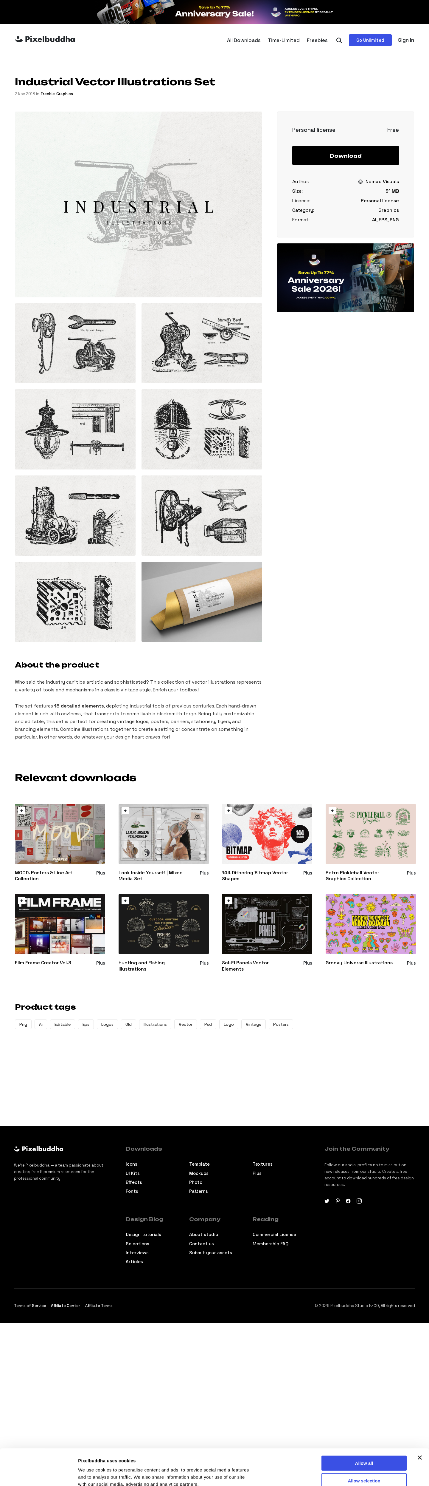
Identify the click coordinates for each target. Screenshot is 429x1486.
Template (199, 1164)
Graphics (64, 93)
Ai (41, 1024)
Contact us (201, 1243)
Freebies (317, 40)
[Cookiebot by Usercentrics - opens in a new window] (39, 1474)
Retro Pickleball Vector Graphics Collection (352, 876)
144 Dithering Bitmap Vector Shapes (255, 876)
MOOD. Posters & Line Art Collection (43, 876)
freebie (48, 93)
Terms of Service (30, 1305)
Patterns (198, 1191)
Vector (185, 1024)
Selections (137, 1243)
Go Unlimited (370, 40)
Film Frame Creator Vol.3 (43, 963)
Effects (134, 1182)
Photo (195, 1182)
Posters (281, 1024)
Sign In (406, 40)
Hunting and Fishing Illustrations (142, 966)
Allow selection (364, 1446)
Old (128, 1024)
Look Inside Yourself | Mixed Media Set (151, 876)
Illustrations (155, 1024)
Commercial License (274, 1234)
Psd (208, 1024)
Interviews (137, 1252)
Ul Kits (133, 1173)
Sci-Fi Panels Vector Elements (245, 966)
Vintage (253, 1024)
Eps (86, 1024)
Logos (107, 1024)
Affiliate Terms (99, 1305)
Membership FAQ (270, 1243)
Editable (63, 1024)
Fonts (132, 1191)
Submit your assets (210, 1252)
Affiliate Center (65, 1305)
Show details (313, 1474)
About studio (203, 1234)
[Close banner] (420, 1423)
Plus (257, 1173)
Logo (229, 1024)
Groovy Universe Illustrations (359, 963)
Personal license (380, 200)
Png (23, 1024)
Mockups (199, 1173)
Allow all (364, 1428)
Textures (263, 1164)
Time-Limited (284, 40)
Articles (134, 1261)
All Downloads (244, 40)
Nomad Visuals (382, 181)
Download (346, 156)
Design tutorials (143, 1234)
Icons (131, 1164)
